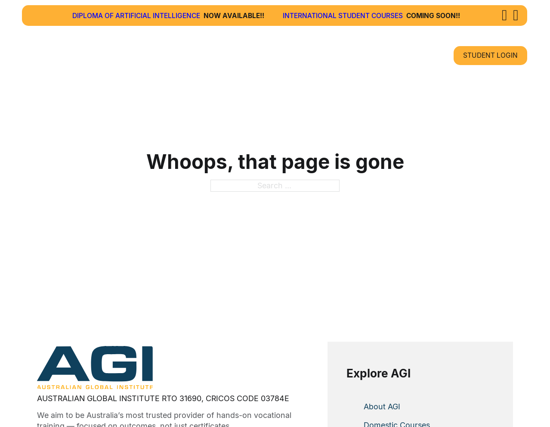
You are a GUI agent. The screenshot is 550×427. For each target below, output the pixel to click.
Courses (211, 55)
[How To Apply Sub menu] (331, 55)
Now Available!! (234, 16)
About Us (151, 55)
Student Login (490, 55)
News (363, 55)
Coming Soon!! (433, 16)
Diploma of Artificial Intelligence (136, 16)
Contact (414, 55)
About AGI (382, 406)
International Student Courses (343, 16)
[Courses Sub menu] (237, 55)
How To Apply (291, 55)
